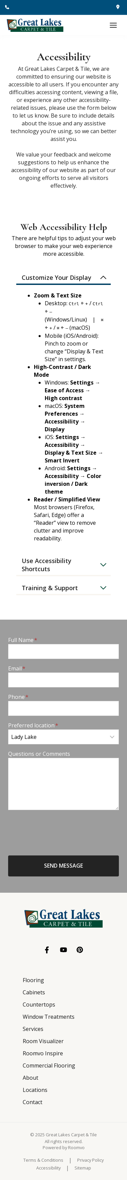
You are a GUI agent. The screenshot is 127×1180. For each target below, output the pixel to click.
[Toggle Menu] (113, 25)
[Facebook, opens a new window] (47, 950)
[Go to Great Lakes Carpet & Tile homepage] (63, 918)
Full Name (22, 640)
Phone (18, 697)
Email (16, 668)
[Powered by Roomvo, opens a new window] (64, 1147)
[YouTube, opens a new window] (63, 950)
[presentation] (59, 828)
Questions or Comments (39, 754)
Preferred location (33, 725)
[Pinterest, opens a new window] (79, 950)
